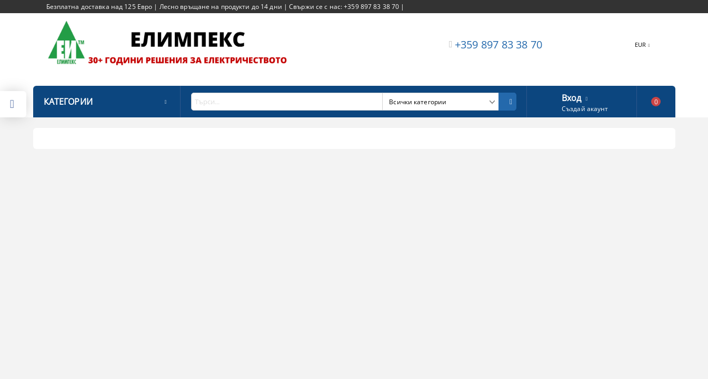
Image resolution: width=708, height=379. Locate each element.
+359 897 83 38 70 (498, 44)
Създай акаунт (585, 108)
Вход (572, 97)
